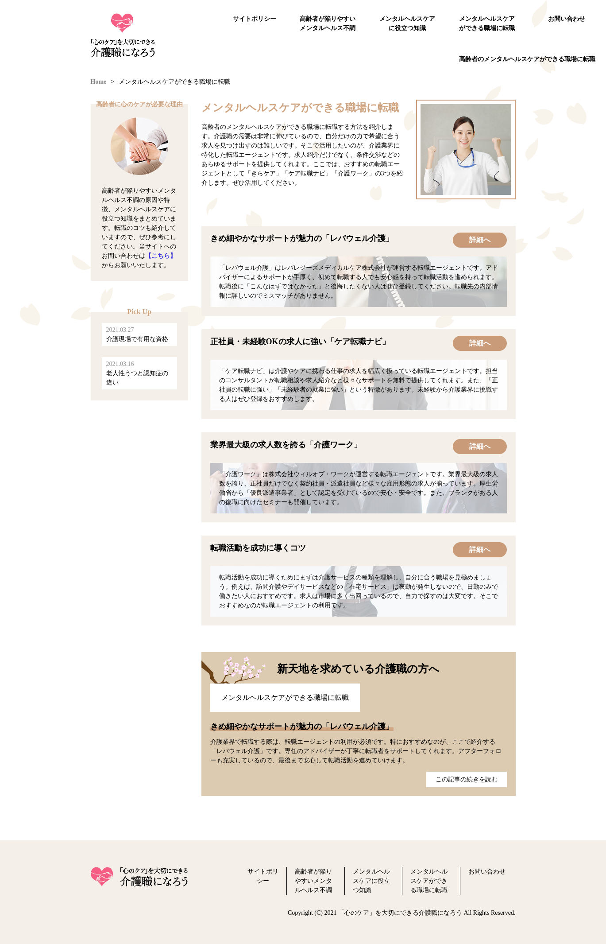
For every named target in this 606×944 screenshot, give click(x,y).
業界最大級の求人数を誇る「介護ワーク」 (286, 444)
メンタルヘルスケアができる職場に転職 (487, 23)
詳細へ (479, 240)
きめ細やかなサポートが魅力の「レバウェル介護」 (302, 238)
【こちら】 (160, 256)
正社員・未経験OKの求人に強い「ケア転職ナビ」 (300, 341)
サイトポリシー (254, 19)
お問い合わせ (566, 19)
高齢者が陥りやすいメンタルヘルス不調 (327, 23)
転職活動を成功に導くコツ (258, 548)
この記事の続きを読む (467, 779)
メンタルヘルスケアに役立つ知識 (407, 23)
